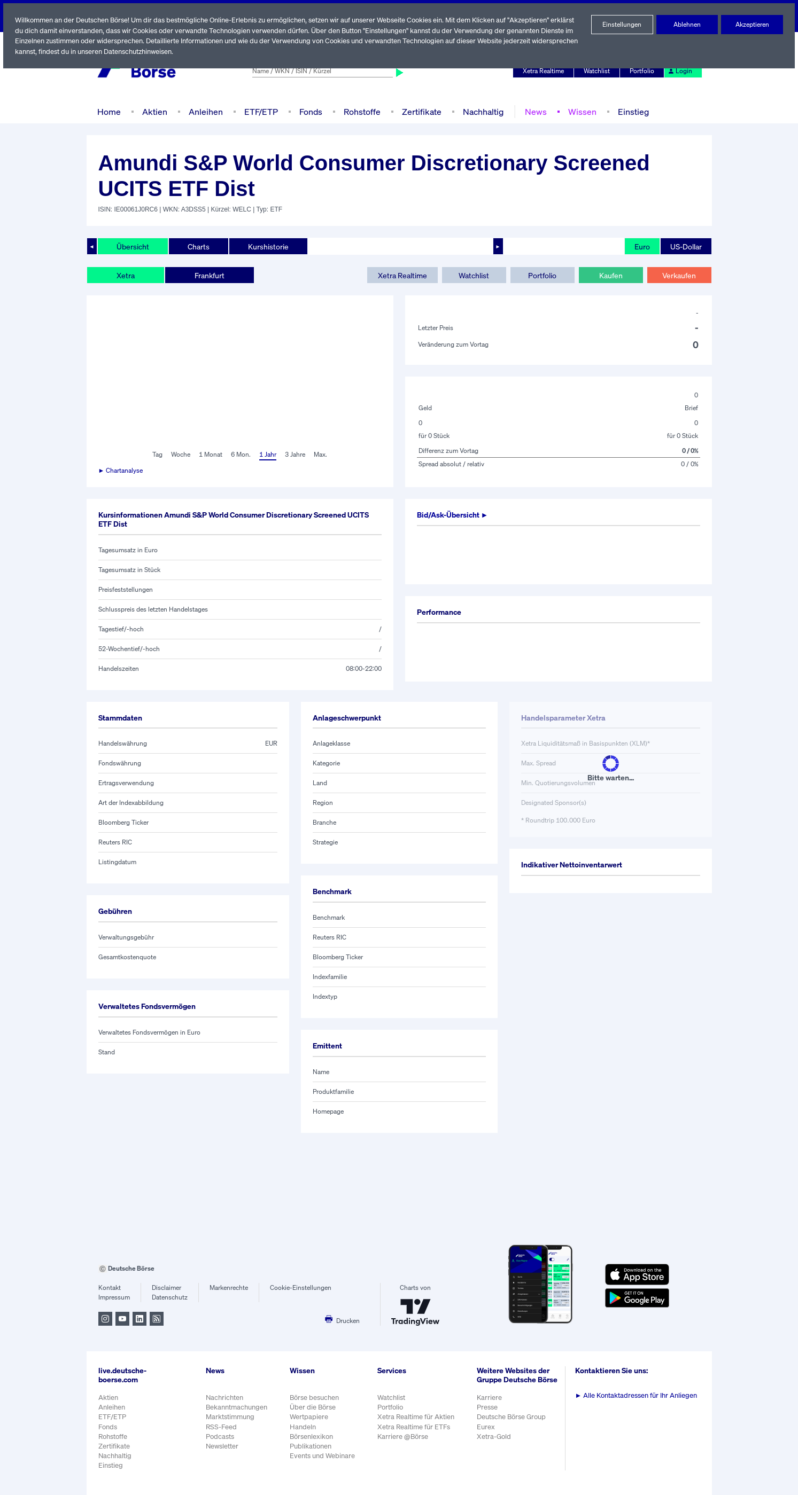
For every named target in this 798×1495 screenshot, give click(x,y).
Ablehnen (687, 24)
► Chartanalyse (121, 470)
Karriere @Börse (404, 1437)
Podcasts (220, 1437)
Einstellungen (622, 24)
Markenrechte (229, 1288)
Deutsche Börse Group (513, 1423)
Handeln (302, 1427)
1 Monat (209, 454)
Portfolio (643, 71)
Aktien (153, 111)
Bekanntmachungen (237, 1407)
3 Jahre (295, 454)
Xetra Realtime (544, 71)
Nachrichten (224, 1398)
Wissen (578, 111)
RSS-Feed (222, 1427)
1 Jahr (267, 454)
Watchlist (598, 71)
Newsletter (222, 1446)
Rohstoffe (361, 111)
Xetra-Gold (495, 1442)
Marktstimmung (229, 1417)
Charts (197, 246)
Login (680, 71)
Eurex (487, 1432)
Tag (156, 454)
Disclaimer (167, 1288)
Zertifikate (419, 111)
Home (108, 111)
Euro (641, 246)
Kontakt (109, 1288)
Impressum (114, 1297)
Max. (321, 454)
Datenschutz (170, 1297)
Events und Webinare (323, 1456)
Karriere (490, 1403)
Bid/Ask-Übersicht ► (454, 515)
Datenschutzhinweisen (187, 52)
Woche (180, 454)
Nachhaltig (480, 111)
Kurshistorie (266, 246)
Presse (488, 1413)
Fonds (309, 111)
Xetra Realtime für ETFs (415, 1427)
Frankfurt (209, 275)
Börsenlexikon (312, 1437)
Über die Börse (313, 1407)
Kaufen (610, 275)
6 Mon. (240, 454)
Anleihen (203, 111)
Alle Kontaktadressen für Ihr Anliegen (637, 1395)
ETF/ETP (258, 111)
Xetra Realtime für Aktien (416, 1417)
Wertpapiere (309, 1417)
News (532, 111)
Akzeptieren (752, 24)
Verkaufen (679, 275)
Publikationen (310, 1446)
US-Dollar (685, 246)
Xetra (125, 275)
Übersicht (132, 246)
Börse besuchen (315, 1398)
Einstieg (629, 111)
